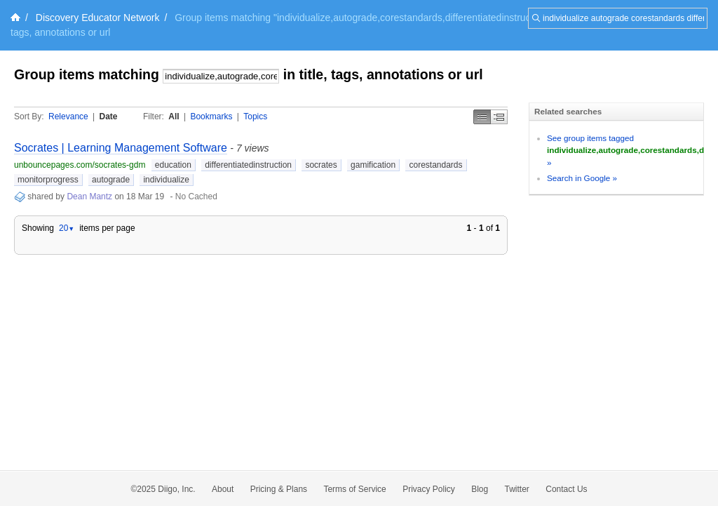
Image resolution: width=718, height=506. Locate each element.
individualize (166, 180)
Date (109, 116)
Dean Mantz (89, 196)
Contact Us (566, 489)
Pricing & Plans (278, 489)
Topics (255, 116)
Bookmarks (211, 116)
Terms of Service (354, 489)
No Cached (196, 196)
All (173, 116)
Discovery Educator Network (98, 17)
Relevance (68, 116)
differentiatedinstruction (248, 165)
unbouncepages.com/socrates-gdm (79, 165)
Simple (482, 116)
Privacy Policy (428, 489)
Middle (499, 116)
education (173, 165)
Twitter (517, 489)
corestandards (435, 165)
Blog (479, 489)
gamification (373, 165)
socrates (321, 165)
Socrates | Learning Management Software (120, 148)
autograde (111, 180)
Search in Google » (582, 177)
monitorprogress (48, 180)
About (222, 489)
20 (66, 228)
